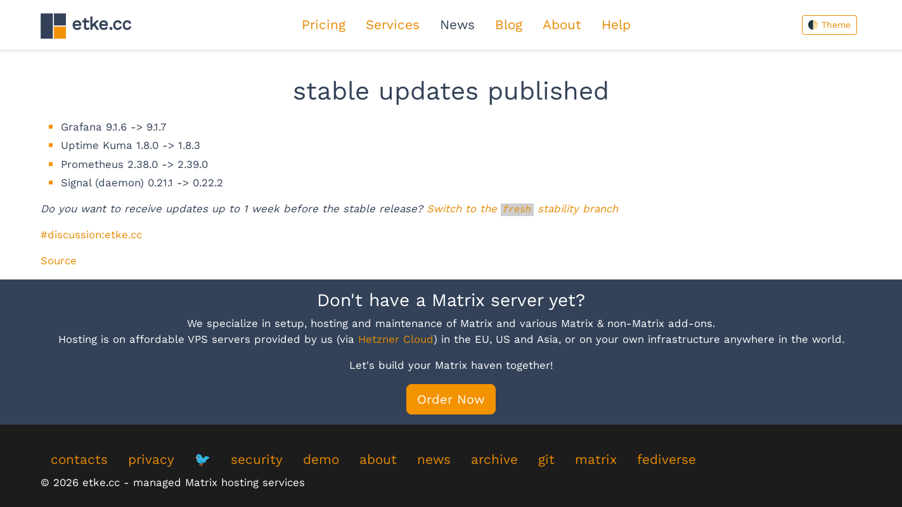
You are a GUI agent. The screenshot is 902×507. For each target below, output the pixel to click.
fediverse (666, 459)
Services (393, 24)
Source (59, 260)
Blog (508, 24)
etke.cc (86, 25)
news (434, 459)
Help (616, 24)
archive (494, 459)
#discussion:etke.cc (91, 234)
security (257, 459)
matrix (596, 459)
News (457, 24)
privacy (151, 459)
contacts (79, 459)
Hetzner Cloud (396, 339)
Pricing (323, 24)
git (546, 459)
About (562, 24)
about (378, 459)
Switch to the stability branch (522, 208)
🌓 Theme (829, 25)
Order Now (451, 399)
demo (321, 459)
